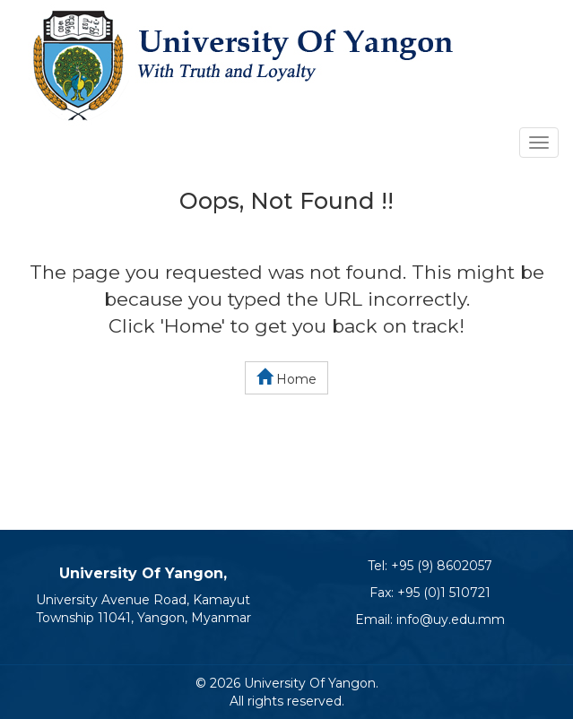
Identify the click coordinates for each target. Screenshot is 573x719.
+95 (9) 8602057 (441, 566)
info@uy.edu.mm (450, 619)
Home (286, 377)
